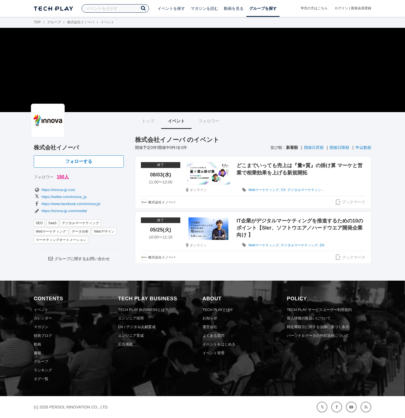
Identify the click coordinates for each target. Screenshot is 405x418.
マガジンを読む (204, 8)
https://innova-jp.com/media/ (60, 211)
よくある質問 (213, 335)
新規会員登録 (361, 8)
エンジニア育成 (131, 335)
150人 (63, 176)
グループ (54, 22)
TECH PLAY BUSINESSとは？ (143, 310)
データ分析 (80, 231)
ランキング (43, 370)
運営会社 (209, 327)
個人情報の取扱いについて (309, 318)
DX (322, 245)
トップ (148, 121)
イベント (176, 121)
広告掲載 (125, 344)
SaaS (52, 223)
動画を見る (234, 8)
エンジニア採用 (131, 318)
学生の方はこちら (314, 8)
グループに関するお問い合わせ (79, 258)
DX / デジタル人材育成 (137, 327)
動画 (37, 344)
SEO (39, 223)
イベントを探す (171, 8)
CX (283, 190)
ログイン (341, 8)
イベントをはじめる (218, 344)
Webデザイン (104, 231)
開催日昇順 (314, 147)
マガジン (41, 327)
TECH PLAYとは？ (217, 310)
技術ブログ (43, 335)
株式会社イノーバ (80, 22)
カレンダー (43, 318)
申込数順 (363, 147)
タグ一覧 (41, 379)
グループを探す (263, 8)
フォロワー (208, 121)
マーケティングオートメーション (61, 240)
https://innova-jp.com (54, 190)
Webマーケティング (51, 231)
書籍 (37, 353)
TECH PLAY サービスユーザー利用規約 (319, 310)
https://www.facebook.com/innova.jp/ (67, 204)
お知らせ (209, 318)
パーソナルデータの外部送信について (318, 335)
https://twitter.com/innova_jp (60, 197)
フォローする (78, 161)
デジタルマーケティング (80, 223)
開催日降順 (339, 147)
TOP (37, 22)
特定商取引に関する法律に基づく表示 (318, 327)
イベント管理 (213, 353)
